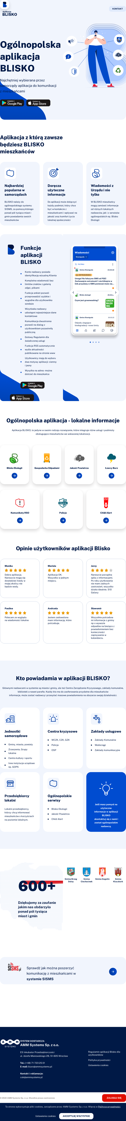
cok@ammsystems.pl (31, 1077)
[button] (73, 292)
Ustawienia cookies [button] (98, 1065)
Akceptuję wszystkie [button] (76, 1116)
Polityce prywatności (109, 1106)
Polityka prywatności (99, 1060)
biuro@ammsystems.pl (40, 1066)
